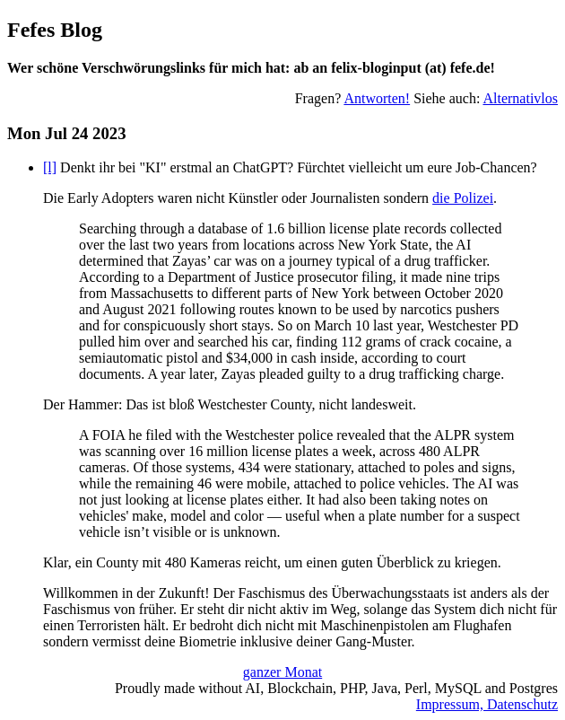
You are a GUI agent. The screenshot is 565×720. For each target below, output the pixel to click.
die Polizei (462, 198)
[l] (49, 167)
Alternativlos (520, 98)
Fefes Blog (54, 29)
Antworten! (376, 98)
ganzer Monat (282, 672)
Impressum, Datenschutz (487, 704)
